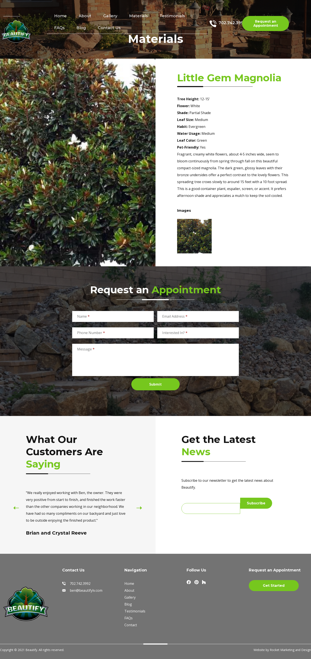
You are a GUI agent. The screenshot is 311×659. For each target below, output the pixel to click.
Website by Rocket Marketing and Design (282, 650)
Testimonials (172, 16)
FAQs (59, 27)
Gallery (110, 16)
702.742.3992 (232, 22)
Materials (138, 16)
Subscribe (256, 503)
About (85, 16)
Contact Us (109, 27)
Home (60, 16)
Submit (155, 384)
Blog (81, 27)
